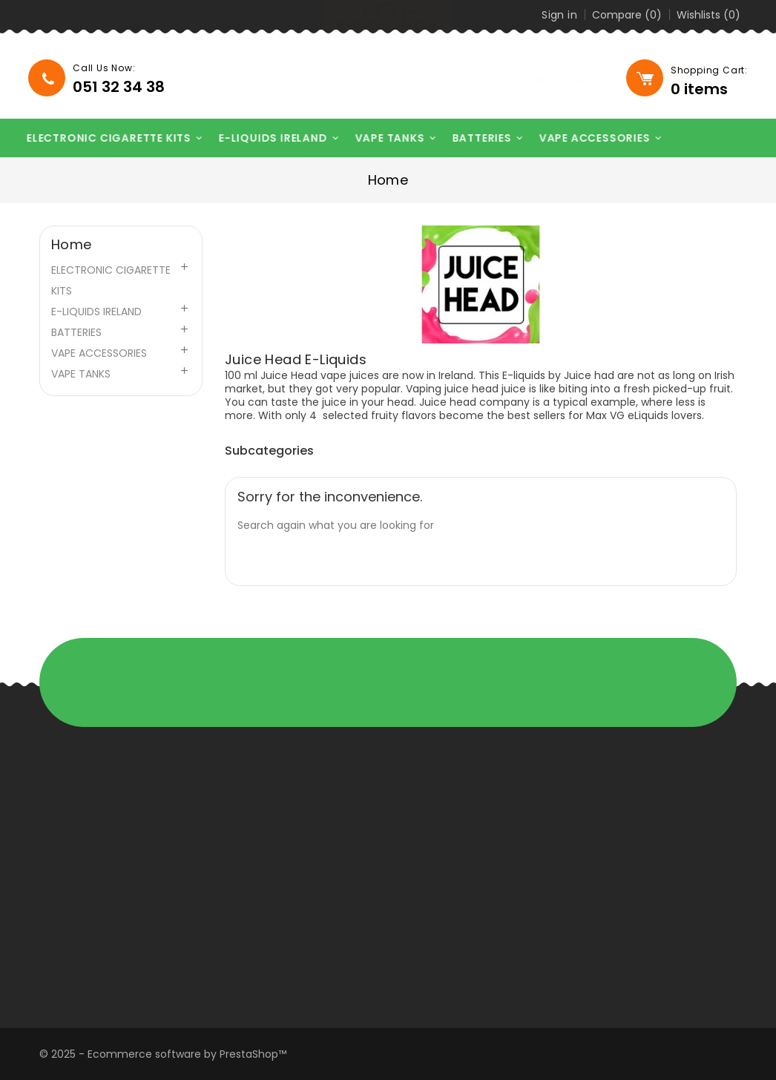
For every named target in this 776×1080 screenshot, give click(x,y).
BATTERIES (479, 138)
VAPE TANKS (387, 138)
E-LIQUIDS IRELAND (271, 138)
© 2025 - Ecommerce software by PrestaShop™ (162, 1054)
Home (71, 244)
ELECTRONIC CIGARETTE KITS (107, 138)
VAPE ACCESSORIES (592, 138)
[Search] (529, 78)
